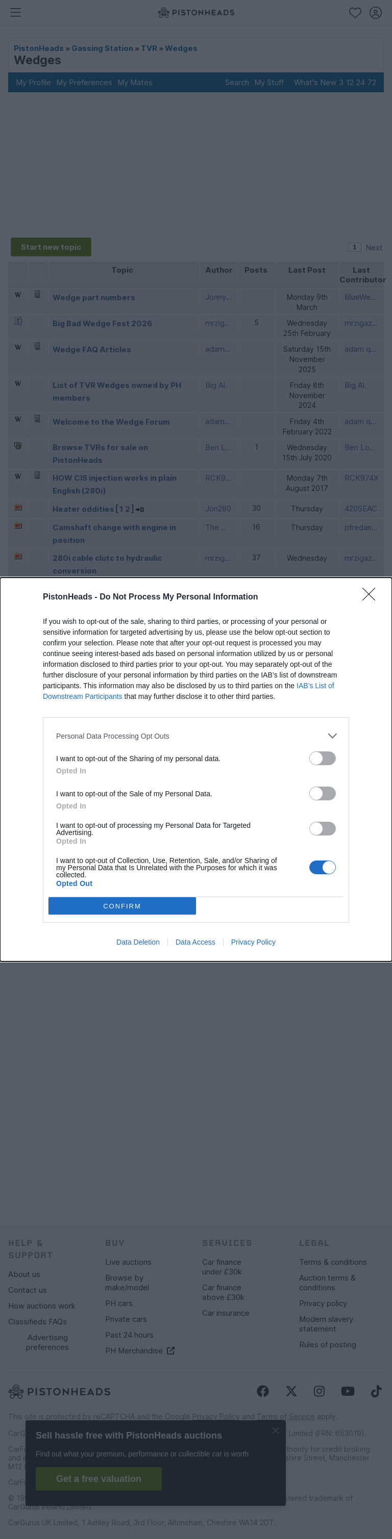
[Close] (372, 595)
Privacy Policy (253, 945)
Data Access (195, 945)
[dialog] (196, 769)
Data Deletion (138, 945)
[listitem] (196, 733)
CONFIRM (125, 905)
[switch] (322, 756)
